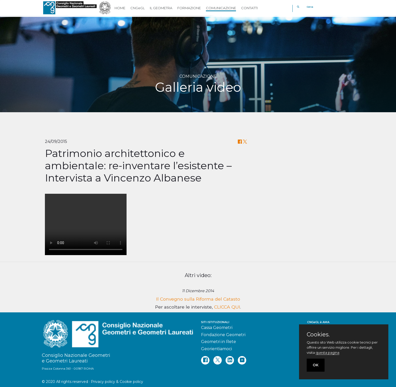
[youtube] (242, 360)
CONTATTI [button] (249, 8)
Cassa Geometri (216, 327)
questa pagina (327, 352)
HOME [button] (120, 8)
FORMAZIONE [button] (189, 8)
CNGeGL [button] (137, 8)
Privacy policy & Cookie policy (117, 381)
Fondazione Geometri (223, 334)
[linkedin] (230, 360)
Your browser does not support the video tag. (86, 224)
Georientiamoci (216, 348)
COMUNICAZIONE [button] (221, 8)
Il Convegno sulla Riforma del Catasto (198, 299)
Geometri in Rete (218, 341)
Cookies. (318, 334)
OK (315, 365)
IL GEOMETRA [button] (161, 8)
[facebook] (205, 360)
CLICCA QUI (227, 307)
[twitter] (217, 360)
